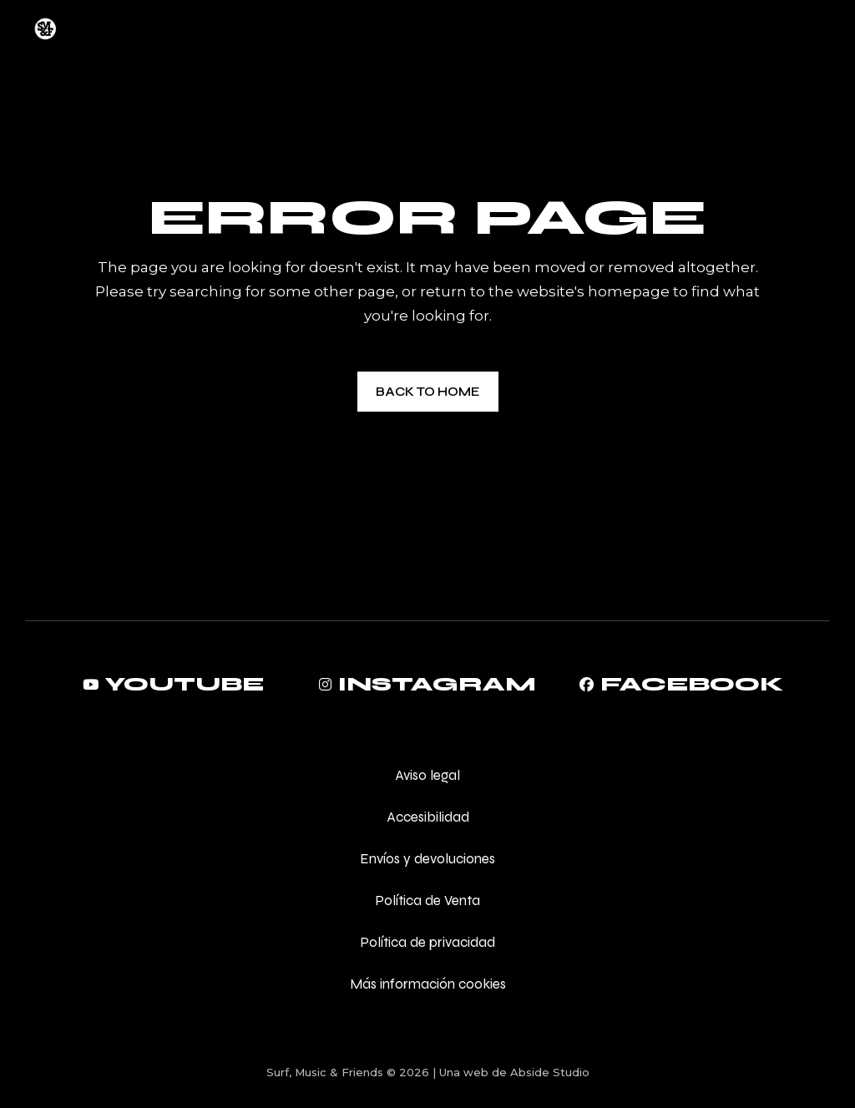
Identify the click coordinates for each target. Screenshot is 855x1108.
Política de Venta (427, 900)
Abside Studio (549, 1072)
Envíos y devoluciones (427, 859)
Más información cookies (428, 984)
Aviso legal (427, 775)
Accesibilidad (428, 817)
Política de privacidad (427, 942)
